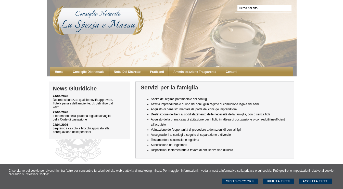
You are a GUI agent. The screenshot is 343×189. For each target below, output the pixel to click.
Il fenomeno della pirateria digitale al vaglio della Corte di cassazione (82, 117)
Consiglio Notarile (97, 14)
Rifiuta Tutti (278, 181)
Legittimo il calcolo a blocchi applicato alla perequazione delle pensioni (81, 130)
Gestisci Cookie (240, 181)
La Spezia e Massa (97, 25)
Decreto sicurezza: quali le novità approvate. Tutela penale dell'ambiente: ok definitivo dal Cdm (83, 103)
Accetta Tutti (315, 181)
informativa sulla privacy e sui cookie (246, 170)
